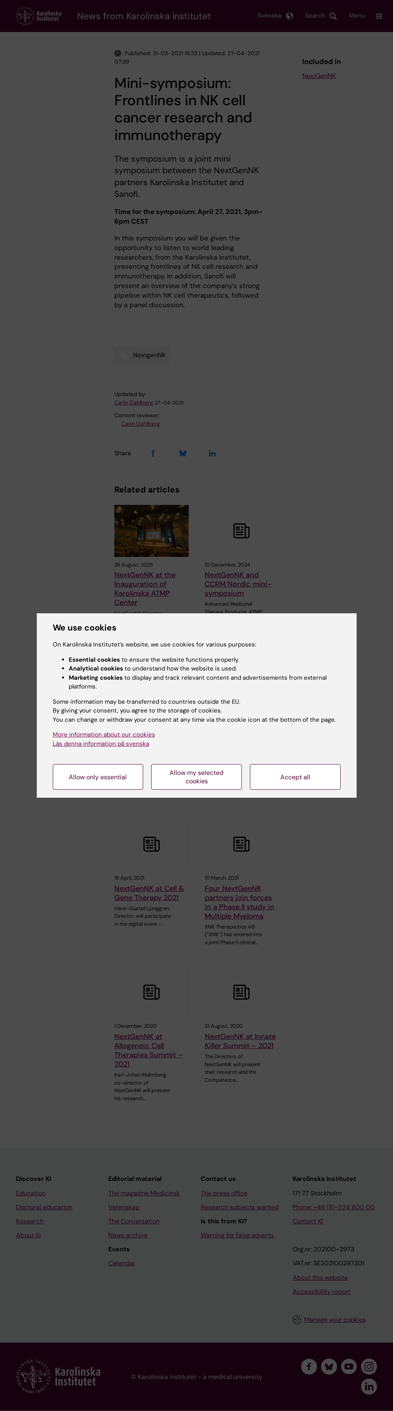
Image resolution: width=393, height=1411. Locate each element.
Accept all (295, 777)
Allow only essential (98, 777)
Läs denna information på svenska (101, 744)
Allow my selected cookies (196, 777)
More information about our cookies (104, 735)
